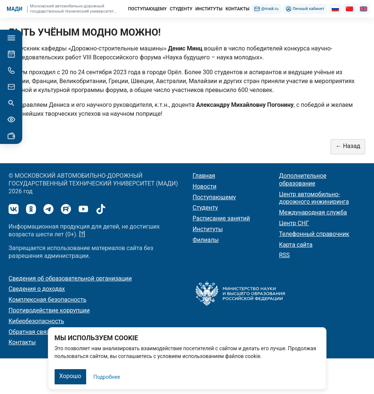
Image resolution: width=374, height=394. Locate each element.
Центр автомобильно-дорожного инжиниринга (314, 198)
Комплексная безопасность (48, 299)
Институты (208, 229)
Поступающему (214, 197)
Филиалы (206, 239)
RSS (284, 255)
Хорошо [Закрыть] (70, 376)
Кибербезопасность (36, 321)
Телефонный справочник (314, 233)
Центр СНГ (294, 223)
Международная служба (313, 212)
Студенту (205, 207)
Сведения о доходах (37, 288)
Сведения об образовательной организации (70, 278)
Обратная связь (31, 331)
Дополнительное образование (302, 179)
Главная (204, 175)
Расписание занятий (221, 218)
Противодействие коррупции (49, 310)
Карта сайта (295, 244)
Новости (205, 186)
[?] (82, 234)
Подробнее (106, 377)
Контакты (22, 342)
